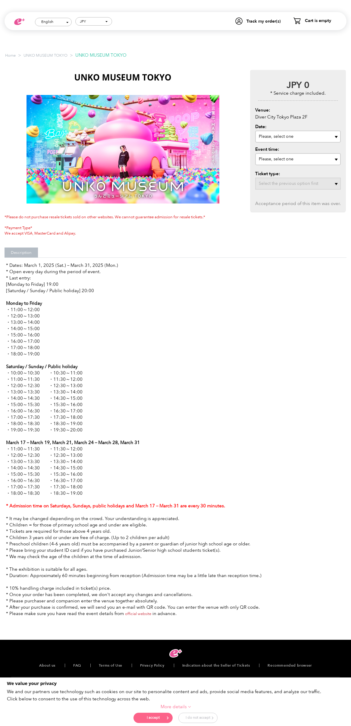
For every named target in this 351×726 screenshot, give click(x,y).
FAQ (77, 665)
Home (10, 55)
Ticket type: (267, 174)
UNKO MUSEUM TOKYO (45, 55)
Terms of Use (110, 665)
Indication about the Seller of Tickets (216, 665)
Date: (261, 127)
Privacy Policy (152, 665)
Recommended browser (290, 665)
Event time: (267, 149)
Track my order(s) (263, 21)
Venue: (262, 110)
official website (138, 614)
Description (21, 252)
